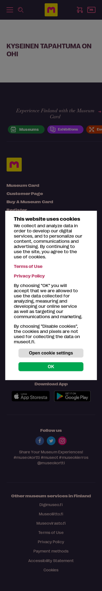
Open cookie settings (51, 353)
